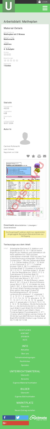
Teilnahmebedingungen (25, 357)
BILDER (24, 389)
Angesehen (8, 111)
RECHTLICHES (25, 330)
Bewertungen (8, 58)
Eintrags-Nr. (8, 106)
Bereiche (25, 379)
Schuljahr (7, 47)
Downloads (8, 116)
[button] (8, 417)
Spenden (25, 365)
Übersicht (25, 375)
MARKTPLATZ (25, 402)
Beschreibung (9, 32)
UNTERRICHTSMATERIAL (25, 371)
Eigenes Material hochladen (25, 383)
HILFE (25, 340)
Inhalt (6, 248)
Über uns (25, 354)
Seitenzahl (7, 64)
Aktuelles (25, 350)
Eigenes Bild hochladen (25, 397)
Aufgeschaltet (9, 121)
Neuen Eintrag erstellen (25, 410)
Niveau (6, 52)
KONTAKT (25, 333)
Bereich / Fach (9, 37)
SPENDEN (25, 337)
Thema (6, 42)
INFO (25, 346)
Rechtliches (25, 361)
